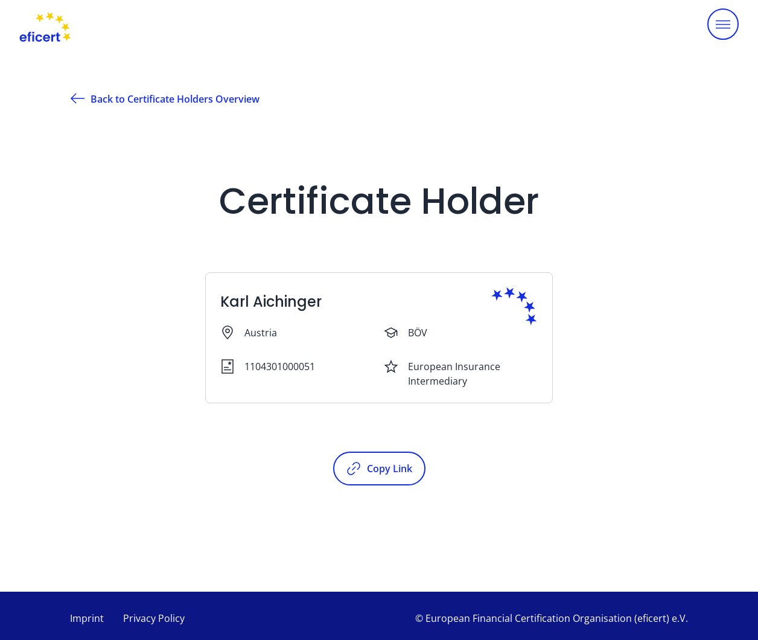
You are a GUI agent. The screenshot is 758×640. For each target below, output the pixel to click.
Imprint (87, 618)
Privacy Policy (154, 618)
